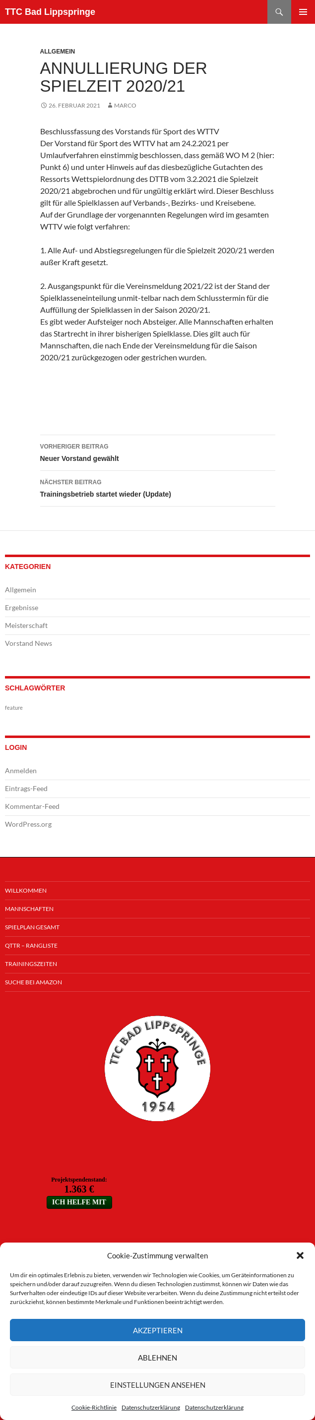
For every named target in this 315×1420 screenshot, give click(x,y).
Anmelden (21, 770)
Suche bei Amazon (33, 982)
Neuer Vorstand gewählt (157, 451)
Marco (125, 105)
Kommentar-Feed (32, 806)
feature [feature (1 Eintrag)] (14, 707)
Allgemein (57, 51)
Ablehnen (157, 1357)
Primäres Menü (303, 12)
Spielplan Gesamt (32, 927)
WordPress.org (28, 824)
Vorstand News (28, 643)
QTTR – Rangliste (31, 945)
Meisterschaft (26, 625)
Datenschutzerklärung (151, 1407)
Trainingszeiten (31, 963)
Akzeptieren (158, 1330)
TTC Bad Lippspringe (50, 12)
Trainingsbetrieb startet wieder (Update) (157, 487)
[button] (300, 1255)
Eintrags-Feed (26, 788)
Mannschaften (29, 908)
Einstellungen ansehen (157, 1384)
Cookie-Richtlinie (94, 1407)
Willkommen (26, 890)
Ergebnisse (21, 607)
